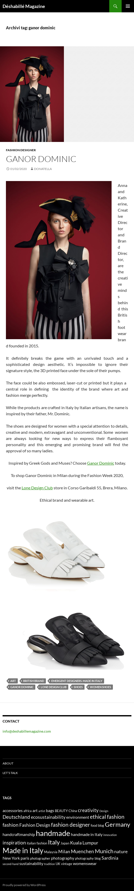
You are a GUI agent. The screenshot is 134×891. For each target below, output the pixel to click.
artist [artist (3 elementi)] (41, 811)
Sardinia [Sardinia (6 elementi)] (110, 858)
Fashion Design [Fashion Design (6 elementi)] (34, 825)
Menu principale (128, 6)
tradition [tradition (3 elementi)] (49, 864)
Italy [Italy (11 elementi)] (54, 842)
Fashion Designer (21, 150)
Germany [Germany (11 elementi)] (117, 824)
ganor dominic (22, 687)
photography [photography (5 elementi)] (62, 858)
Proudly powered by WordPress (24, 885)
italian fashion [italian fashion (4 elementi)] (37, 843)
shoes (78, 687)
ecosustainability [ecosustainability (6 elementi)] (48, 817)
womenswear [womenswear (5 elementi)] (85, 863)
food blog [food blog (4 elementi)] (97, 825)
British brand (33, 680)
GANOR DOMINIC (41, 159)
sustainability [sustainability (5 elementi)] (31, 863)
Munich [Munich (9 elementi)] (104, 851)
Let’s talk (10, 773)
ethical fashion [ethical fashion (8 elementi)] (107, 817)
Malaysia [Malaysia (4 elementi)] (50, 852)
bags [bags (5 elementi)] (50, 810)
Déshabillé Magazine (24, 6)
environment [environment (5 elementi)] (77, 817)
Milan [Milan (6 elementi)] (64, 851)
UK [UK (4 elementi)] (58, 864)
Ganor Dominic (100, 463)
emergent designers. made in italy (76, 680)
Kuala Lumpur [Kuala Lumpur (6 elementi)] (84, 842)
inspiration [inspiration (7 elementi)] (14, 842)
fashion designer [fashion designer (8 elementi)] (70, 825)
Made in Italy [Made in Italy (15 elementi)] (23, 850)
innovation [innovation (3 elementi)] (110, 834)
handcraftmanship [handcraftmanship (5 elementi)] (19, 834)
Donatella (43, 169)
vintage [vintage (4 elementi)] (66, 864)
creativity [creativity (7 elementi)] (88, 810)
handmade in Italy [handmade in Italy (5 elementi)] (87, 834)
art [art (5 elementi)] (35, 810)
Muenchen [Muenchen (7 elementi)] (82, 851)
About (8, 763)
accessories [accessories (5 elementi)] (13, 810)
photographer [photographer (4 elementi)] (40, 858)
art (13, 680)
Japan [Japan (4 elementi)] (65, 843)
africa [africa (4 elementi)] (27, 811)
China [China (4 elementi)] (73, 811)
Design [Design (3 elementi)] (103, 811)
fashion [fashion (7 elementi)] (11, 825)
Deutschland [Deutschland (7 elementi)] (16, 817)
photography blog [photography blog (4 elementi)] (88, 858)
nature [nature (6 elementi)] (121, 851)
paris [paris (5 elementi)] (25, 858)
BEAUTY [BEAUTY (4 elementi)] (61, 811)
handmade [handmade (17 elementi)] (53, 833)
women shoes (100, 687)
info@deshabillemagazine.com (27, 731)
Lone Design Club (37, 487)
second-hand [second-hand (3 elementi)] (11, 864)
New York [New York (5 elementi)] (11, 858)
